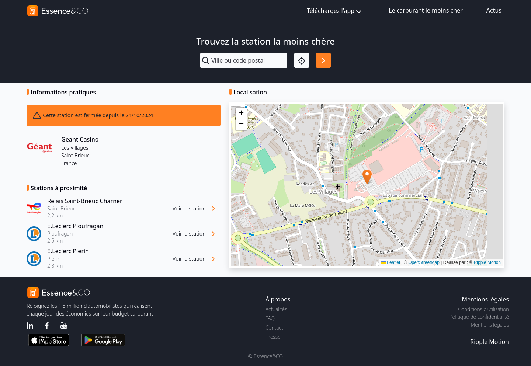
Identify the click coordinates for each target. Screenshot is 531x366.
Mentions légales (490, 324)
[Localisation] (301, 60)
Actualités (276, 309)
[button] (367, 177)
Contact (274, 327)
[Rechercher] (323, 60)
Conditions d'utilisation (483, 309)
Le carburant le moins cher (426, 10)
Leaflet (390, 262)
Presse (273, 336)
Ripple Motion (487, 262)
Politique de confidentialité (479, 316)
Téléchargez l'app (335, 11)
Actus (494, 10)
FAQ (270, 318)
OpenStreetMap (424, 262)
